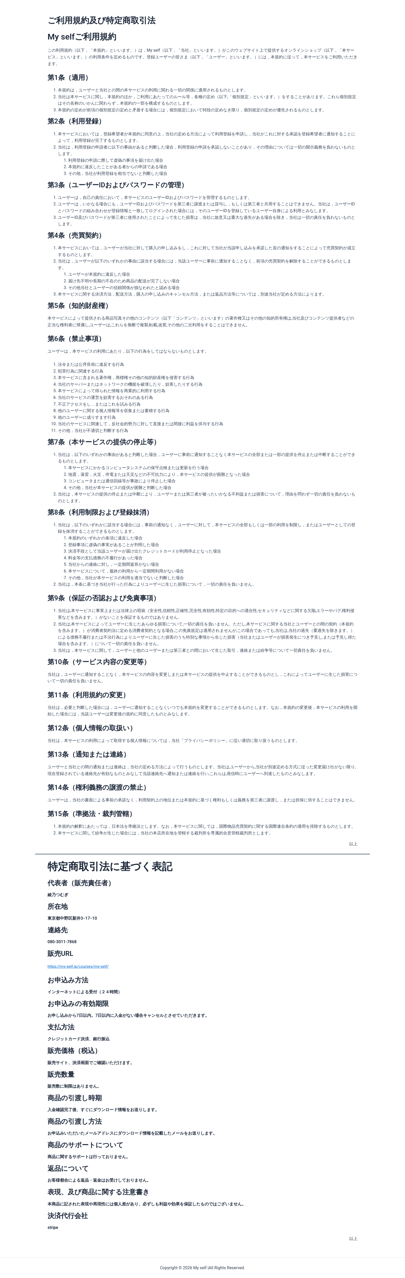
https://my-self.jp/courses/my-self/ (80, 966)
